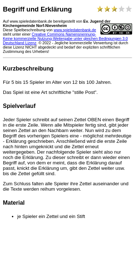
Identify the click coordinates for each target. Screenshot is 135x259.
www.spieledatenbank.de (75, 30)
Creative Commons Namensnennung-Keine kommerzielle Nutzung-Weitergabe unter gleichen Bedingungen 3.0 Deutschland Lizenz (65, 38)
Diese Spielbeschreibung (24, 30)
